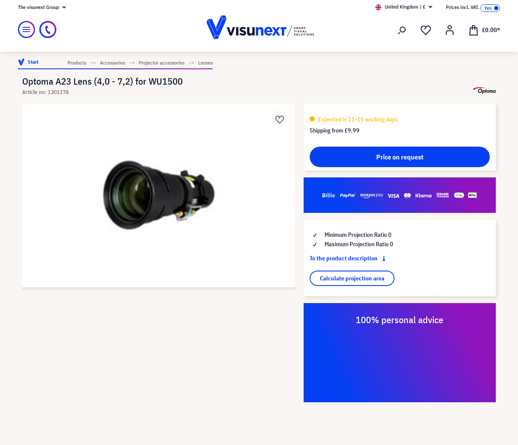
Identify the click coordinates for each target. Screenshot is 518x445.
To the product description (349, 258)
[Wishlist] (426, 30)
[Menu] (26, 29)
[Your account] (450, 30)
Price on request (399, 157)
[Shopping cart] (484, 29)
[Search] (402, 30)
